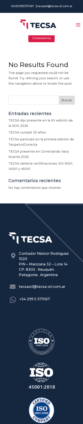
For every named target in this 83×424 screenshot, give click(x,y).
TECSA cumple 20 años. (27, 132)
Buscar (66, 100)
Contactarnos (41, 38)
